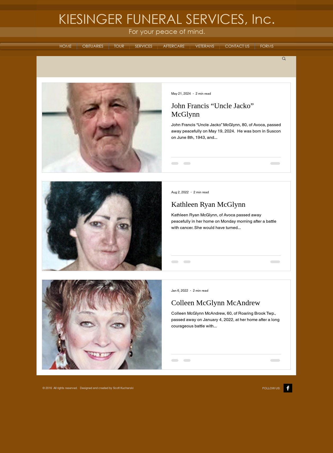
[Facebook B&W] (288, 388)
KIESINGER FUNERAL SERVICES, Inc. (166, 18)
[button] (283, 59)
